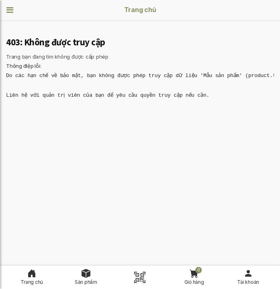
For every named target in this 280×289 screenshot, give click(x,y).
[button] (12, 10)
